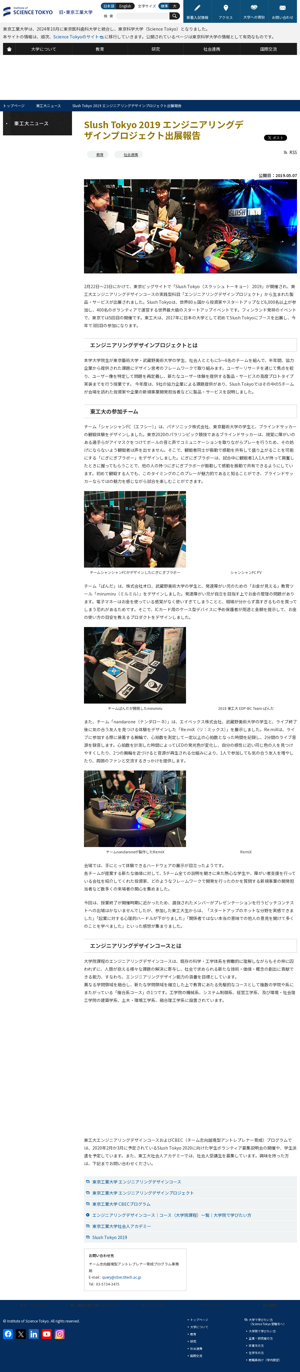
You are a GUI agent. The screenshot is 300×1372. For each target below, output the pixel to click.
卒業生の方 (256, 1345)
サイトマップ (152, 1305)
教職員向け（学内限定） (265, 1360)
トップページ (14, 105)
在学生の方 (256, 1352)
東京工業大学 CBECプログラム (121, 1204)
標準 (164, 5)
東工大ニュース (48, 105)
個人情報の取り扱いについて (93, 1305)
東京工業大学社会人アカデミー (121, 1226)
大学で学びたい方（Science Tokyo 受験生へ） (267, 1321)
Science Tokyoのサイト (76, 37)
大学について (199, 1327)
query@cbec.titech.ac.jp (121, 1277)
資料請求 (269, 1305)
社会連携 (131, 154)
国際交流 (196, 1355)
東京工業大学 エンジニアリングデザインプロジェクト (143, 1193)
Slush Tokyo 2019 (109, 1237)
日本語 (109, 5)
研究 (193, 1341)
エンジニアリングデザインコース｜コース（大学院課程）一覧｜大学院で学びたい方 (171, 1215)
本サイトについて (34, 1305)
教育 (100, 154)
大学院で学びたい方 (262, 1331)
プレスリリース (211, 1305)
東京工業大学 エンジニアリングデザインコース (136, 1182)
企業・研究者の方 (261, 1338)
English (125, 5)
